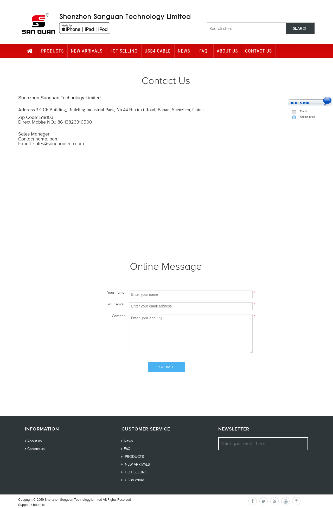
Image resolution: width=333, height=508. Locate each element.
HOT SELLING (124, 51)
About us (227, 51)
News (184, 51)
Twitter (263, 501)
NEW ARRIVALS (87, 51)
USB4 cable (158, 51)
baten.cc (39, 505)
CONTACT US (258, 51)
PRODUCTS (52, 51)
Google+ (296, 501)
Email (299, 111)
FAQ (203, 51)
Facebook (252, 501)
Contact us (36, 449)
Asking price (303, 116)
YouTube (285, 501)
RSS (274, 501)
